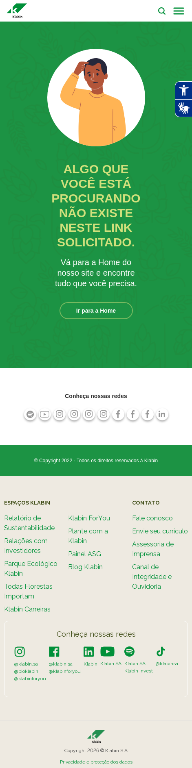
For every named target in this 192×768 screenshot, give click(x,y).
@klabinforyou (30, 678)
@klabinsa (167, 663)
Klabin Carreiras (27, 609)
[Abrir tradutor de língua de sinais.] (183, 108)
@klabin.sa (26, 664)
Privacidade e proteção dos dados (96, 762)
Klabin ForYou (89, 518)
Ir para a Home (96, 310)
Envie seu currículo (160, 531)
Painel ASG (84, 554)
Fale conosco (152, 518)
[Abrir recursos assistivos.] (183, 90)
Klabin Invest (138, 671)
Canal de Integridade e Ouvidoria (152, 576)
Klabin (90, 664)
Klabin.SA (110, 663)
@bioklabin (26, 671)
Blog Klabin (85, 567)
